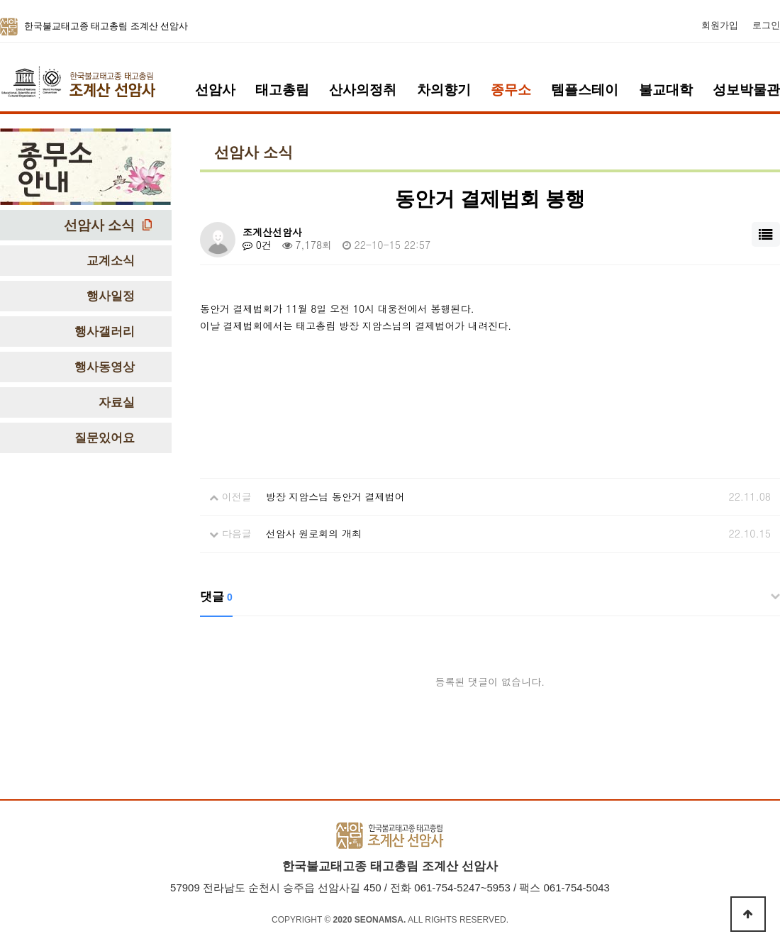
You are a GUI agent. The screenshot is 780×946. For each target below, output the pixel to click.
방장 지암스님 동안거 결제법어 (335, 496)
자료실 (117, 402)
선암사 (215, 89)
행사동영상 (104, 367)
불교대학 (666, 89)
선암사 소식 (99, 225)
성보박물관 (746, 89)
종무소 (511, 89)
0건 (257, 245)
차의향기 (444, 89)
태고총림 (282, 89)
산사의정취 (362, 89)
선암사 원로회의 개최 (314, 533)
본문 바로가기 (0, 0)
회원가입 (719, 25)
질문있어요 (104, 438)
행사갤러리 (104, 331)
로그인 (766, 25)
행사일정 (111, 296)
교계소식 (111, 260)
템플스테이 (584, 89)
